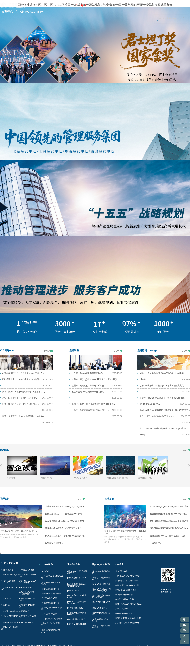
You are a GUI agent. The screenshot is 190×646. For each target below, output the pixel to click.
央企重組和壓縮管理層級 (125, 599)
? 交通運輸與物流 (26, 587)
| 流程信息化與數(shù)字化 (76, 579)
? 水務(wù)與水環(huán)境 (8, 582)
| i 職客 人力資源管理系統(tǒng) (51, 624)
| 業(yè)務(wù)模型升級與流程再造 (77, 572)
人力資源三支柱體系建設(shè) (127, 623)
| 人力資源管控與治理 (49, 614)
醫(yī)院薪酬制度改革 (123, 613)
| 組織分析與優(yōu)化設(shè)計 (50, 583)
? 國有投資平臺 (7, 570)
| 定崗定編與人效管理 (49, 598)
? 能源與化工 (24, 611)
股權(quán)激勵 (121, 609)
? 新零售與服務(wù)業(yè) (27, 617)
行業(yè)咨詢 (98, 5)
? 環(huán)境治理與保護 (10, 628)
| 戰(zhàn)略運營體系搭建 (101, 572)
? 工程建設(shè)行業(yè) (9, 588)
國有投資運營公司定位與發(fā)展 (128, 618)
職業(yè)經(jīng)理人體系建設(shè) (128, 604)
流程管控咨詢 (151, 5)
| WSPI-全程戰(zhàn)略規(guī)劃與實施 (101, 596)
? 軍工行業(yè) (7, 605)
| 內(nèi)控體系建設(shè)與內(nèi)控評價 (76, 585)
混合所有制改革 (121, 571)
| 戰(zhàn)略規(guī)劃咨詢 (101, 602)
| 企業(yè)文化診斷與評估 (101, 579)
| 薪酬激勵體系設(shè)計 (50, 603)
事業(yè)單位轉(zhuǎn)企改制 (127, 585)
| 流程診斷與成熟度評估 (76, 619)
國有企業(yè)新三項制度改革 (126, 581)
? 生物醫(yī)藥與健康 (9, 611)
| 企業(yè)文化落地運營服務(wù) (101, 626)
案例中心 (114, 5)
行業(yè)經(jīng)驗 (9, 563)
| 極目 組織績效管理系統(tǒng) (50, 631)
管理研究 (7, 11)
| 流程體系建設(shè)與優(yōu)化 (76, 596)
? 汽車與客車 (6, 598)
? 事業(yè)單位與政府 (9, 622)
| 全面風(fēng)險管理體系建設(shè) (77, 602)
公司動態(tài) (61, 5)
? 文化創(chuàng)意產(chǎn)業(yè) (27, 582)
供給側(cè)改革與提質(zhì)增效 (127, 576)
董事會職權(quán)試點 (124, 595)
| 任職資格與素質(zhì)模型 (51, 593)
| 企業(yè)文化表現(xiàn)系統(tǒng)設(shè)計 (101, 590)
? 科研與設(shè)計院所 (27, 606)
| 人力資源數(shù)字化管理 (51, 619)
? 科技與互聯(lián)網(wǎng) (27, 599)
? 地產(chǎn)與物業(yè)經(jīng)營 (26, 593)
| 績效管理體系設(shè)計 (50, 589)
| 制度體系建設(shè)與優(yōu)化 (76, 614)
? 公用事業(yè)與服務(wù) (27, 575)
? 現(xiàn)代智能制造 (9, 616)
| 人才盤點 (45, 571)
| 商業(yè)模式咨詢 (99, 608)
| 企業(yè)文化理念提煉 (101, 584)
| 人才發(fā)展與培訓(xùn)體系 (52, 608)
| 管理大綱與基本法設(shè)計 (100, 620)
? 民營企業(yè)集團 (26, 570)
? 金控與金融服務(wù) (10, 574)
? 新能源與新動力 (26, 622)
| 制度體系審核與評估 (75, 608)
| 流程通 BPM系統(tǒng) (76, 624)
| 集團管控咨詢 (73, 591)
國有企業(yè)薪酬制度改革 (125, 590)
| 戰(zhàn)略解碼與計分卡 (101, 614)
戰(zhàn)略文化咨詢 (176, 5)
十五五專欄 (79, 5)
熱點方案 (119, 564)
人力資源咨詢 (131, 5)
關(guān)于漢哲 (40, 5)
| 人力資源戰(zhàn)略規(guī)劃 (52, 577)
